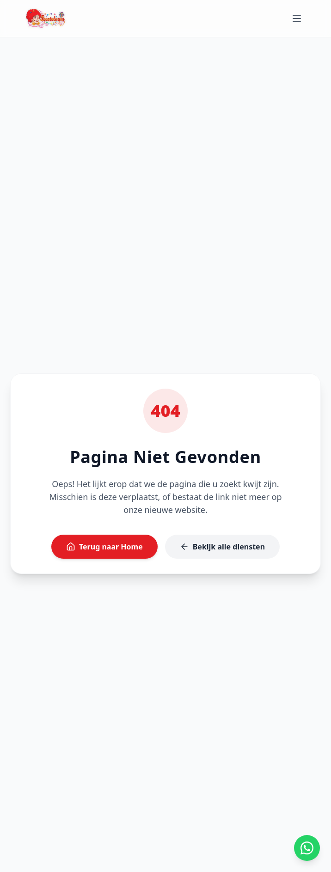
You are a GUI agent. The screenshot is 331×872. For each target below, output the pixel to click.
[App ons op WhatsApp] (307, 848)
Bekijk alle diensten (222, 547)
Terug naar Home (104, 547)
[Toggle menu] (297, 18)
